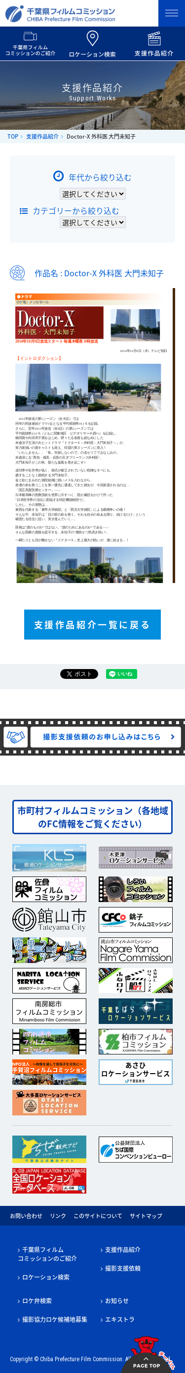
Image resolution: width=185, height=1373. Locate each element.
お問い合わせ (26, 1216)
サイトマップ (146, 1216)
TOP (12, 136)
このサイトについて (98, 1216)
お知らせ (117, 1300)
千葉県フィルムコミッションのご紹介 (47, 1254)
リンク (58, 1216)
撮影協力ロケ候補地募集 (54, 1319)
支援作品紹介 (42, 136)
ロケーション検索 (46, 1277)
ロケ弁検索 (37, 1300)
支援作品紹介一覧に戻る (92, 624)
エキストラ (120, 1319)
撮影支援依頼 (123, 1268)
